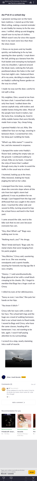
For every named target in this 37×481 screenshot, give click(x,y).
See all (33, 384)
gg (7, 388)
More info (3, 473)
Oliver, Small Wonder (14, 377)
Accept (32, 472)
